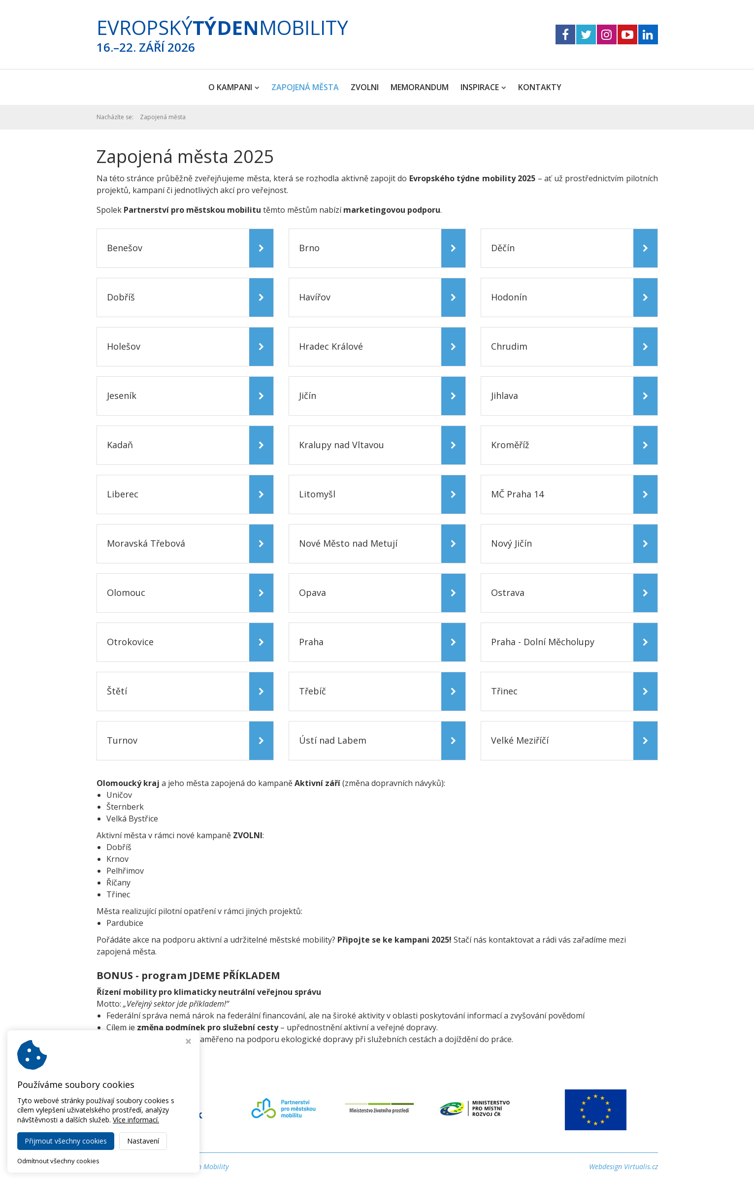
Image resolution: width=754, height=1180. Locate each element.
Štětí (117, 691)
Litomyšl (317, 494)
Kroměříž (510, 445)
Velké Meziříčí (520, 740)
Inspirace (483, 87)
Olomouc (126, 592)
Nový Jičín (511, 543)
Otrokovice (130, 642)
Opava (312, 592)
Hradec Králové (331, 346)
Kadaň (120, 445)
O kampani (234, 87)
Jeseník (121, 395)
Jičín (307, 395)
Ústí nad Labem (332, 740)
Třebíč (312, 691)
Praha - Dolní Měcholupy (542, 642)
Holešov (123, 346)
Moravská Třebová (146, 543)
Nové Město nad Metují (348, 543)
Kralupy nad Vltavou (341, 445)
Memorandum (420, 87)
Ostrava (508, 592)
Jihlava (504, 395)
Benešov (124, 248)
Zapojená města (305, 87)
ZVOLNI (365, 87)
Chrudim (509, 346)
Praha (311, 642)
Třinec (504, 691)
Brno (309, 248)
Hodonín (509, 297)
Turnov (122, 740)
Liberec (122, 494)
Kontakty (539, 87)
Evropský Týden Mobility (192, 1166)
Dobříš (121, 297)
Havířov (314, 297)
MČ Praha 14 (517, 494)
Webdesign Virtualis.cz (623, 1166)
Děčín (503, 248)
